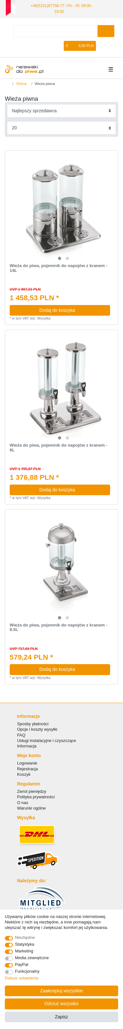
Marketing (24, 951)
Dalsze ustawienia (21, 978)
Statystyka (24, 944)
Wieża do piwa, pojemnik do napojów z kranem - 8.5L (59, 627)
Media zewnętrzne (32, 957)
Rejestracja (27, 768)
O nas (22, 802)
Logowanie (27, 763)
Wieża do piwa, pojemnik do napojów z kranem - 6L (59, 447)
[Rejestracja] (49, 46)
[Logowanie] (38, 46)
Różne (21, 84)
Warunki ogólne (31, 808)
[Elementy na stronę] (61, 128)
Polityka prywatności (36, 796)
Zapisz (61, 1016)
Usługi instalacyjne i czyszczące (46, 740)
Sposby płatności (33, 723)
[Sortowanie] (61, 111)
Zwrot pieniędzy (31, 791)
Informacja (26, 746)
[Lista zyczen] (59, 46)
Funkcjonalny (27, 971)
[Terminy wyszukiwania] (55, 31)
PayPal (21, 964)
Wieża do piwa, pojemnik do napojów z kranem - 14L (59, 268)
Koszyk (24, 774)
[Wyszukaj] (106, 31)
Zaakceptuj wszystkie (61, 990)
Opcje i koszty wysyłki (37, 729)
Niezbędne (25, 937)
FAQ (21, 735)
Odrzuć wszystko (61, 1003)
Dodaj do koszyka (72, 310)
